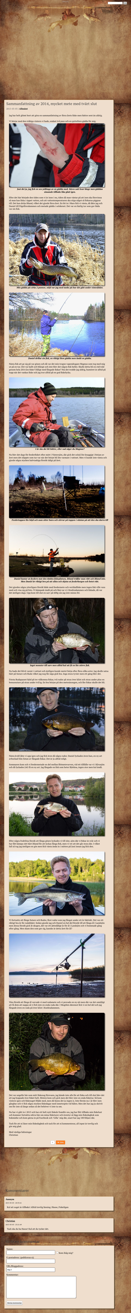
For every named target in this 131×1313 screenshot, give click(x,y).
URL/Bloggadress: (15, 1266)
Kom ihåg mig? (66, 1252)
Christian (10, 1221)
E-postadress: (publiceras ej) (20, 1257)
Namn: (9, 1248)
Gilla (62, 1142)
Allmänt (23, 108)
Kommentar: (12, 1274)
